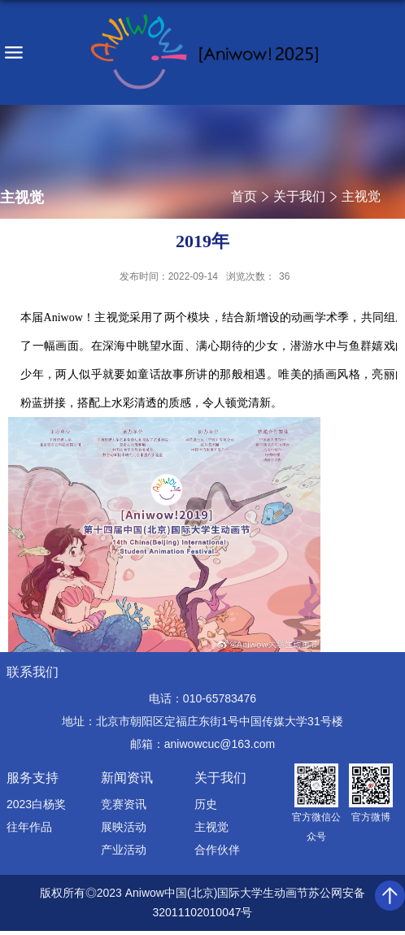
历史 (205, 804)
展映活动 (123, 826)
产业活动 (123, 849)
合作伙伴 (217, 849)
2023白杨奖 (36, 804)
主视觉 (361, 196)
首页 (244, 196)
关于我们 (299, 196)
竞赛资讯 (123, 804)
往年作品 (29, 826)
